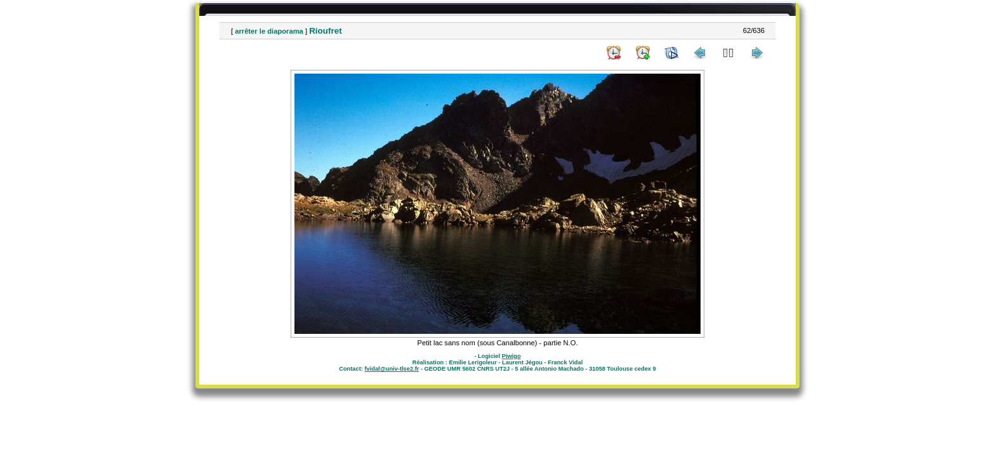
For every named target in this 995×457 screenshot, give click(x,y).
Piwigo (511, 356)
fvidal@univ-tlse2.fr (391, 369)
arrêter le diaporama (269, 31)
